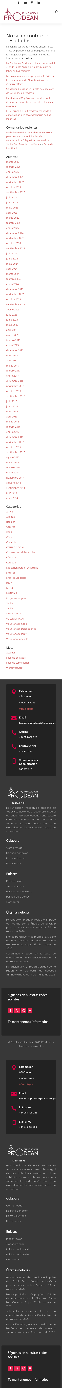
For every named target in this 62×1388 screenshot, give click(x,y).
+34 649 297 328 (28, 1127)
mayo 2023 (12, 324)
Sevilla (9, 603)
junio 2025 (12, 202)
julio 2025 (11, 197)
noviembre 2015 (15, 442)
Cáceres (10, 526)
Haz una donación (17, 853)
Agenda (10, 516)
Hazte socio (13, 863)
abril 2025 (11, 212)
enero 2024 (12, 284)
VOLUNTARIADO (15, 618)
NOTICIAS (11, 593)
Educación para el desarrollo (22, 567)
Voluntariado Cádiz (16, 623)
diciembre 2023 (14, 289)
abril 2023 (11, 329)
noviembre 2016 (15, 386)
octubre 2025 (13, 187)
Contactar (12, 902)
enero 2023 (12, 345)
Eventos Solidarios (16, 577)
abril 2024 (11, 268)
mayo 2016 (12, 411)
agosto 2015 (13, 457)
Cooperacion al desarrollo (20, 552)
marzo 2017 (12, 365)
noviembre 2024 (15, 238)
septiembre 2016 (15, 396)
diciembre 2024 (14, 233)
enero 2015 (12, 472)
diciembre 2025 (14, 177)
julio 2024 (11, 253)
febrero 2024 (13, 278)
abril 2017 (11, 360)
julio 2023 (11, 314)
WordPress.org (14, 667)
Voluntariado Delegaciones (21, 628)
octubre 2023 (13, 299)
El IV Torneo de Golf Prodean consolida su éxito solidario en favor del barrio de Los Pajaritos (29, 114)
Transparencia (15, 886)
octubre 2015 (13, 447)
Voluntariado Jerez (16, 633)
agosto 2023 (13, 309)
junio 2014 (12, 498)
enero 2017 (12, 375)
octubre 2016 (13, 391)
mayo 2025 (12, 207)
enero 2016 (12, 431)
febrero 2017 (13, 370)
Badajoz (10, 521)
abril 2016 (11, 416)
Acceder (10, 652)
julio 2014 (11, 492)
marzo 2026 (12, 161)
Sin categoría (13, 613)
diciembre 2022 (14, 350)
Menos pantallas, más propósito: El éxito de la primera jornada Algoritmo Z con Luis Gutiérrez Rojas (30, 80)
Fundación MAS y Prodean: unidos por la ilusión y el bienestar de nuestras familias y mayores (30, 102)
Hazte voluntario (16, 858)
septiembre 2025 (15, 192)
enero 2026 (12, 171)
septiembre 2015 (15, 452)
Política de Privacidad (19, 891)
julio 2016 (11, 401)
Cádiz (9, 531)
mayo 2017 (12, 355)
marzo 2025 (12, 217)
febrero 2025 (13, 222)
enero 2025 (12, 228)
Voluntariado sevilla (17, 639)
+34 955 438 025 (28, 737)
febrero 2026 (13, 166)
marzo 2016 (12, 421)
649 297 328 (25, 769)
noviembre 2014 (15, 477)
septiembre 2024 (15, 248)
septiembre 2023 (15, 304)
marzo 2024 (12, 273)
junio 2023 (12, 319)
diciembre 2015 (14, 437)
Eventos (10, 572)
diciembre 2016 (14, 380)
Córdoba (11, 557)
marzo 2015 (12, 462)
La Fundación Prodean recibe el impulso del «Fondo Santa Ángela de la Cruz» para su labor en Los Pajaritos (30, 67)
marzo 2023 (12, 335)
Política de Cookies (18, 896)
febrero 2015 (13, 467)
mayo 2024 (12, 263)
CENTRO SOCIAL (15, 547)
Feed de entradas (16, 657)
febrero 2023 (13, 340)
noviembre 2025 (15, 182)
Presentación (14, 881)
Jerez (9, 582)
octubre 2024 (13, 243)
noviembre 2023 (15, 294)
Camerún (11, 542)
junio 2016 (12, 406)
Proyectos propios (16, 598)
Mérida (10, 588)
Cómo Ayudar (14, 848)
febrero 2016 (13, 426)
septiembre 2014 (15, 487)
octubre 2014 (13, 482)
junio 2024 (12, 258)
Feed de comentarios (17, 662)
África (9, 511)
